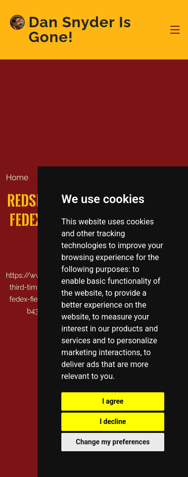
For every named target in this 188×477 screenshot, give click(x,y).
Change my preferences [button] (112, 442)
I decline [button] (112, 421)
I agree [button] (112, 401)
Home (17, 177)
